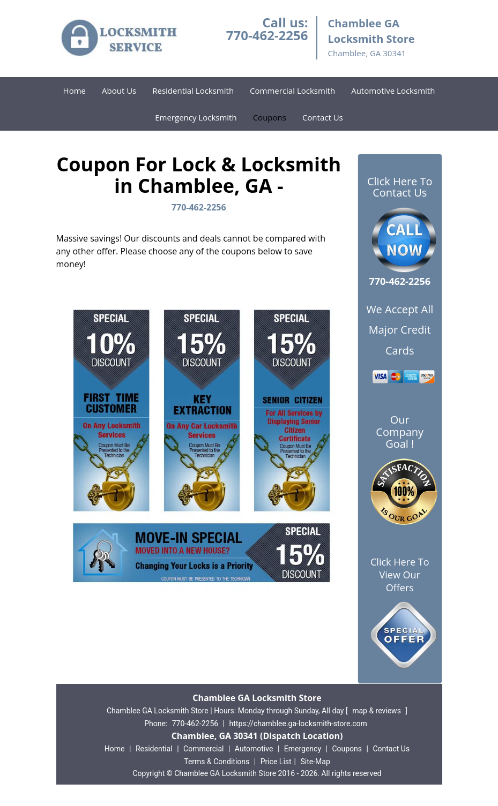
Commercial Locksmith (292, 90)
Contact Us (322, 117)
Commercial (203, 748)
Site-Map (315, 761)
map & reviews (377, 710)
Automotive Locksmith (393, 90)
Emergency (302, 748)
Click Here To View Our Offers (399, 574)
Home (74, 90)
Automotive (254, 748)
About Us (119, 90)
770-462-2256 (267, 35)
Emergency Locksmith (195, 117)
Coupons (269, 117)
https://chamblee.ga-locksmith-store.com (298, 723)
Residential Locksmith (193, 90)
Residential (154, 748)
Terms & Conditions (216, 761)
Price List (276, 761)
